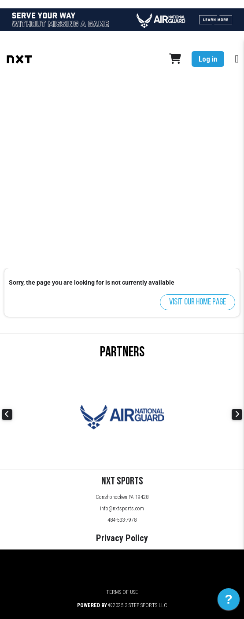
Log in (208, 59)
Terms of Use (122, 592)
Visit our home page (197, 302)
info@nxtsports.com (122, 508)
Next (237, 414)
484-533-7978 (122, 520)
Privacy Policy (122, 538)
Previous (7, 414)
